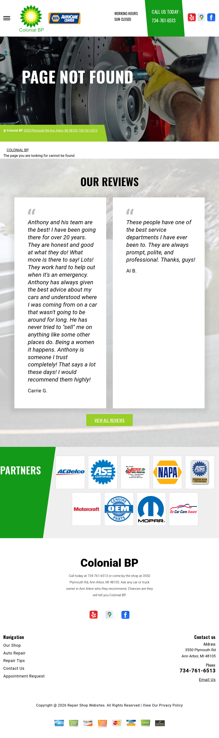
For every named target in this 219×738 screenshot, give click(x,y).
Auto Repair (14, 653)
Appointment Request (24, 676)
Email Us (207, 680)
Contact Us (14, 668)
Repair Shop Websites (86, 705)
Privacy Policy (171, 705)
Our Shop (12, 645)
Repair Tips (14, 660)
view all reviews (109, 420)
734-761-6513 (163, 20)
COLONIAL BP (18, 150)
